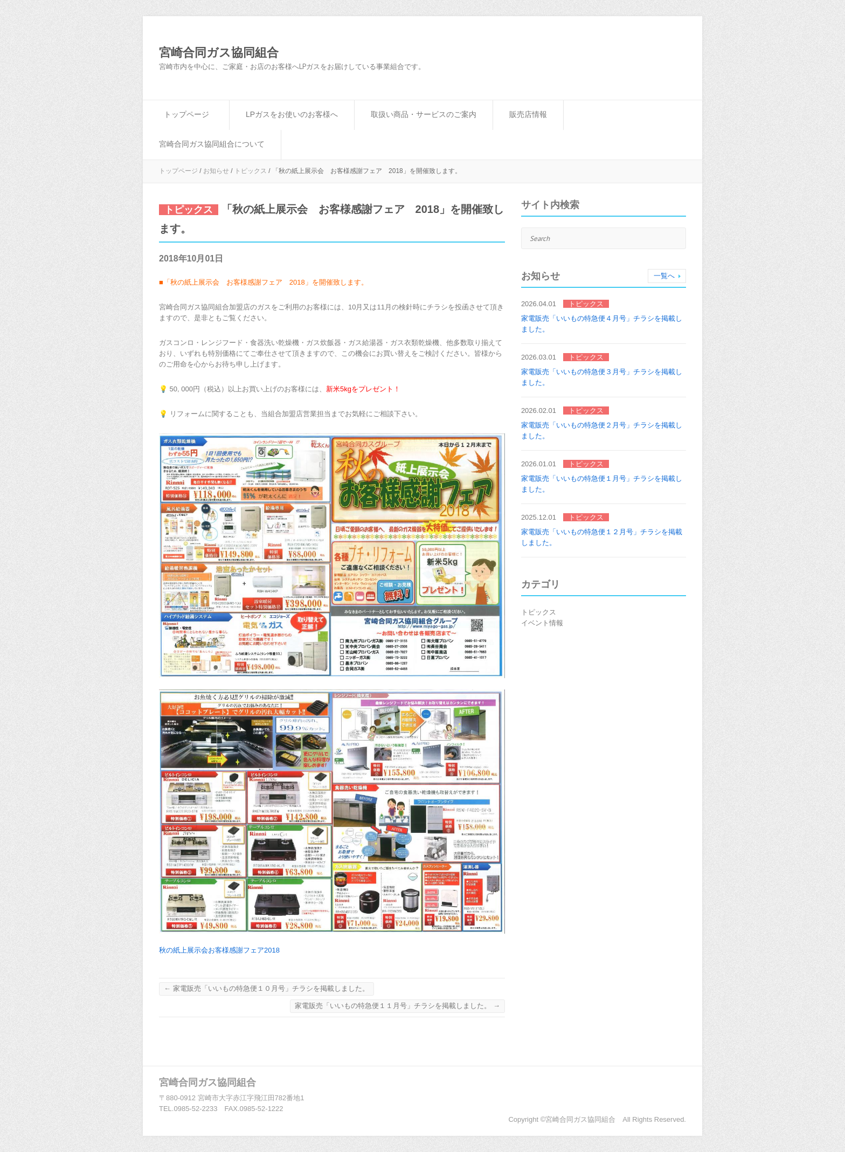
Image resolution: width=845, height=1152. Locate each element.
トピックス (250, 171)
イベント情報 (542, 623)
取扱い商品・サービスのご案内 (423, 114)
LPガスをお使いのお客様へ (292, 114)
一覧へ (664, 276)
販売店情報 (528, 114)
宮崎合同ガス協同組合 (219, 52)
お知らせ (216, 171)
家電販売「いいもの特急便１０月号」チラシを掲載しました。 (266, 988)
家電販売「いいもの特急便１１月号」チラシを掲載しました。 (397, 1006)
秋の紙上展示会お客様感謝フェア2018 (219, 950)
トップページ (186, 114)
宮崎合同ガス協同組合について (212, 144)
